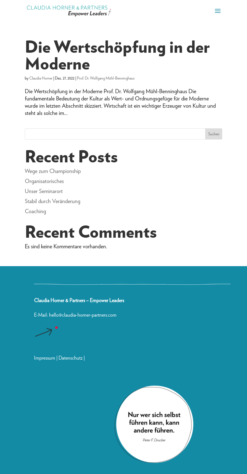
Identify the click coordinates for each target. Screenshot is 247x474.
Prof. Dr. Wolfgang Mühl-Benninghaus (106, 78)
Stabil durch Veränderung (52, 201)
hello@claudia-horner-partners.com (83, 315)
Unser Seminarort (44, 191)
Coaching (35, 211)
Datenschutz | (72, 358)
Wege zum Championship (53, 171)
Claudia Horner (40, 78)
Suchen (213, 134)
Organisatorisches (44, 181)
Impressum (44, 358)
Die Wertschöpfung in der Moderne (117, 55)
